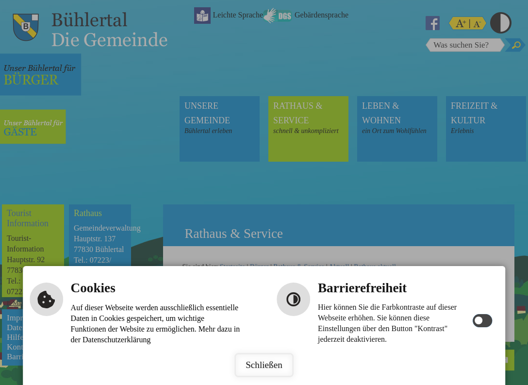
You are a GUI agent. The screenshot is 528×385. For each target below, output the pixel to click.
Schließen (264, 365)
